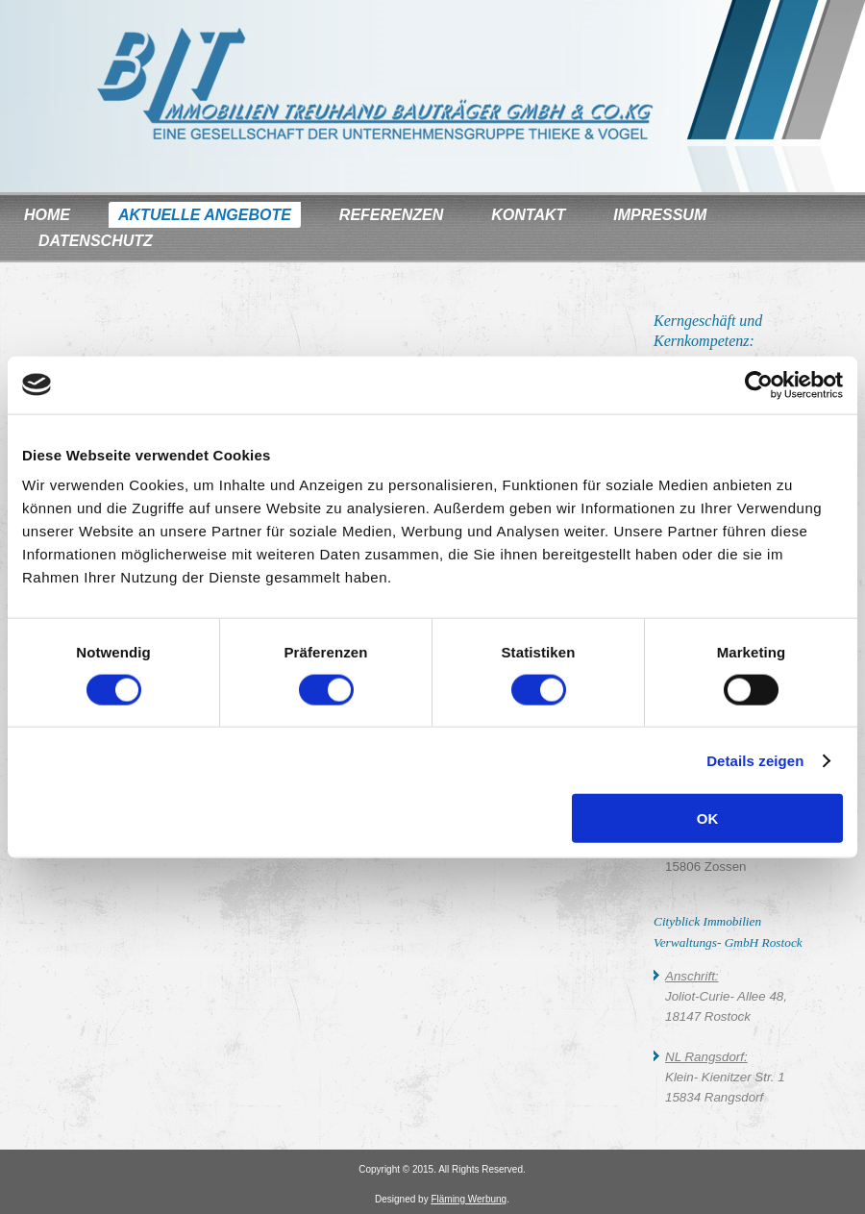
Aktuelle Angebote (204, 215)
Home (47, 215)
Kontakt (528, 215)
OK (708, 818)
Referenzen (391, 215)
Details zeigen (754, 760)
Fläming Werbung (469, 1199)
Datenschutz (95, 241)
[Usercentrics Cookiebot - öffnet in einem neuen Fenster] (759, 384)
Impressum (659, 215)
